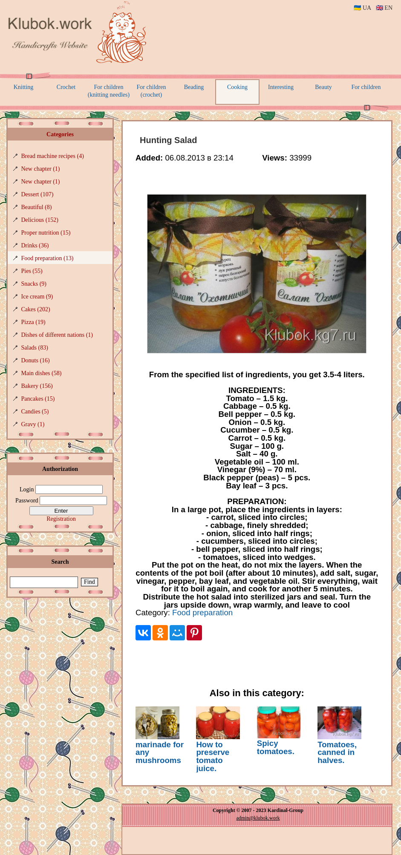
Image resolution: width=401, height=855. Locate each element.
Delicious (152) (39, 220)
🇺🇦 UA (362, 8)
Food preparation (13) (47, 258)
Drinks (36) (35, 245)
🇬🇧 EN (384, 8)
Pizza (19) (33, 322)
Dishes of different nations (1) (57, 335)
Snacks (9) (34, 284)
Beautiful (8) (36, 207)
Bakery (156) (37, 386)
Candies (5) (35, 411)
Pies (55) (32, 271)
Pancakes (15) (38, 399)
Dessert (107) (37, 194)
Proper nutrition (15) (46, 233)
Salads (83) (34, 347)
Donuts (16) (35, 360)
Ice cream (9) (37, 296)
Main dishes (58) (41, 373)
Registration (60, 519)
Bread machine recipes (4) (52, 156)
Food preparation (202, 612)
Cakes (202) (35, 309)
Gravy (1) (33, 424)
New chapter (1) (40, 169)
